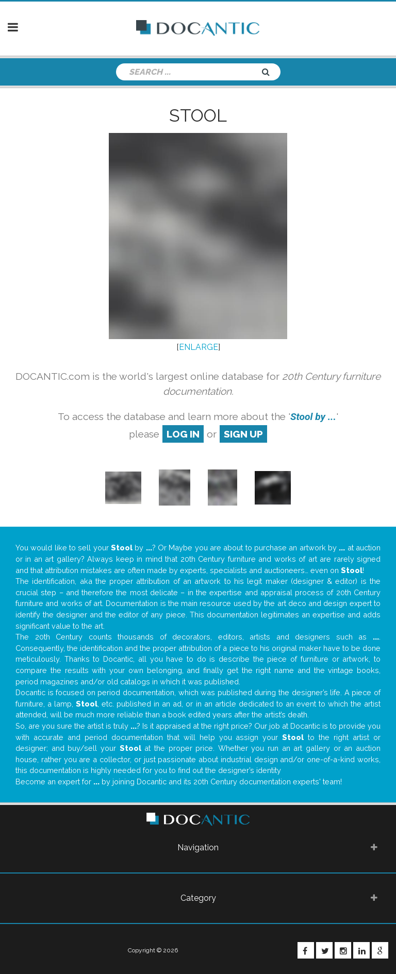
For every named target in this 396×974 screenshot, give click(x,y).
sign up (243, 434)
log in (183, 434)
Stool (198, 115)
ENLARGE (198, 347)
